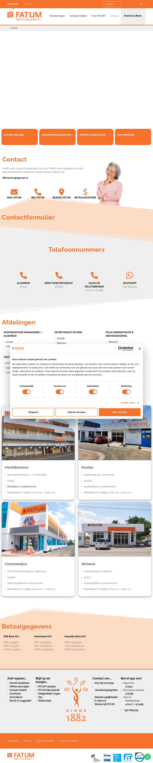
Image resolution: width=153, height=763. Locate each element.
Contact (114, 15)
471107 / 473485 (134, 704)
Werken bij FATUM (105, 704)
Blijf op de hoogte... (43, 680)
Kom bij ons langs (104, 683)
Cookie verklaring (68, 740)
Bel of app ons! (131, 678)
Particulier (12, 4)
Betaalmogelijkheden (106, 697)
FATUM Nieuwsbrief (48, 690)
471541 (129, 686)
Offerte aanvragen (19, 686)
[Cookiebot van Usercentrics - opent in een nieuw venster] (120, 348)
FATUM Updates (47, 686)
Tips (40, 697)
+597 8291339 (131, 710)
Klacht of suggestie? (20, 700)
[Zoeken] (112, 4)
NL (142, 4)
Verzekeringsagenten (106, 690)
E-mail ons (100, 700)
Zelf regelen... (17, 678)
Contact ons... (102, 678)
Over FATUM (98, 15)
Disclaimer (13, 740)
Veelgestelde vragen (49, 693)
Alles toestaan (119, 412)
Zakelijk (28, 4)
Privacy (27, 740)
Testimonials (44, 700)
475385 (129, 693)
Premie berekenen (19, 683)
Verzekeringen (57, 15)
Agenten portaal (45, 740)
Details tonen (128, 402)
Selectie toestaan (76, 412)
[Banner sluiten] (140, 349)
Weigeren (33, 412)
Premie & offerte (132, 15)
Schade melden (78, 15)
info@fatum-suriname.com (21, 486)
